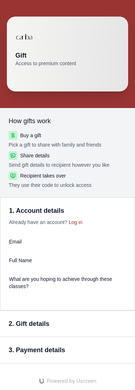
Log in (75, 222)
